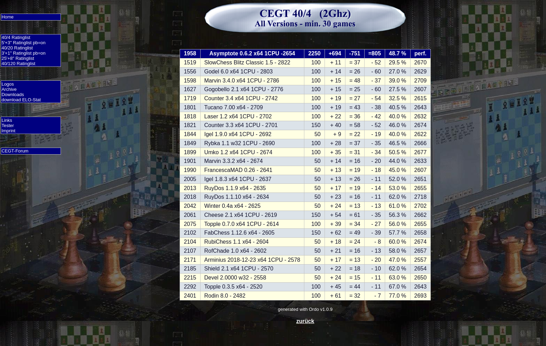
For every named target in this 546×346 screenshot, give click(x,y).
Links (6, 120)
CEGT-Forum (14, 151)
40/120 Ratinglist (18, 63)
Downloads (12, 94)
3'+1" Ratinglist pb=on (23, 53)
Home (7, 16)
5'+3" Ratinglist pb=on (23, 42)
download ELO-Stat (21, 99)
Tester (7, 125)
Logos (7, 84)
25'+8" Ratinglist (17, 58)
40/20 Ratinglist (17, 47)
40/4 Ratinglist (15, 37)
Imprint (8, 130)
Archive (8, 89)
